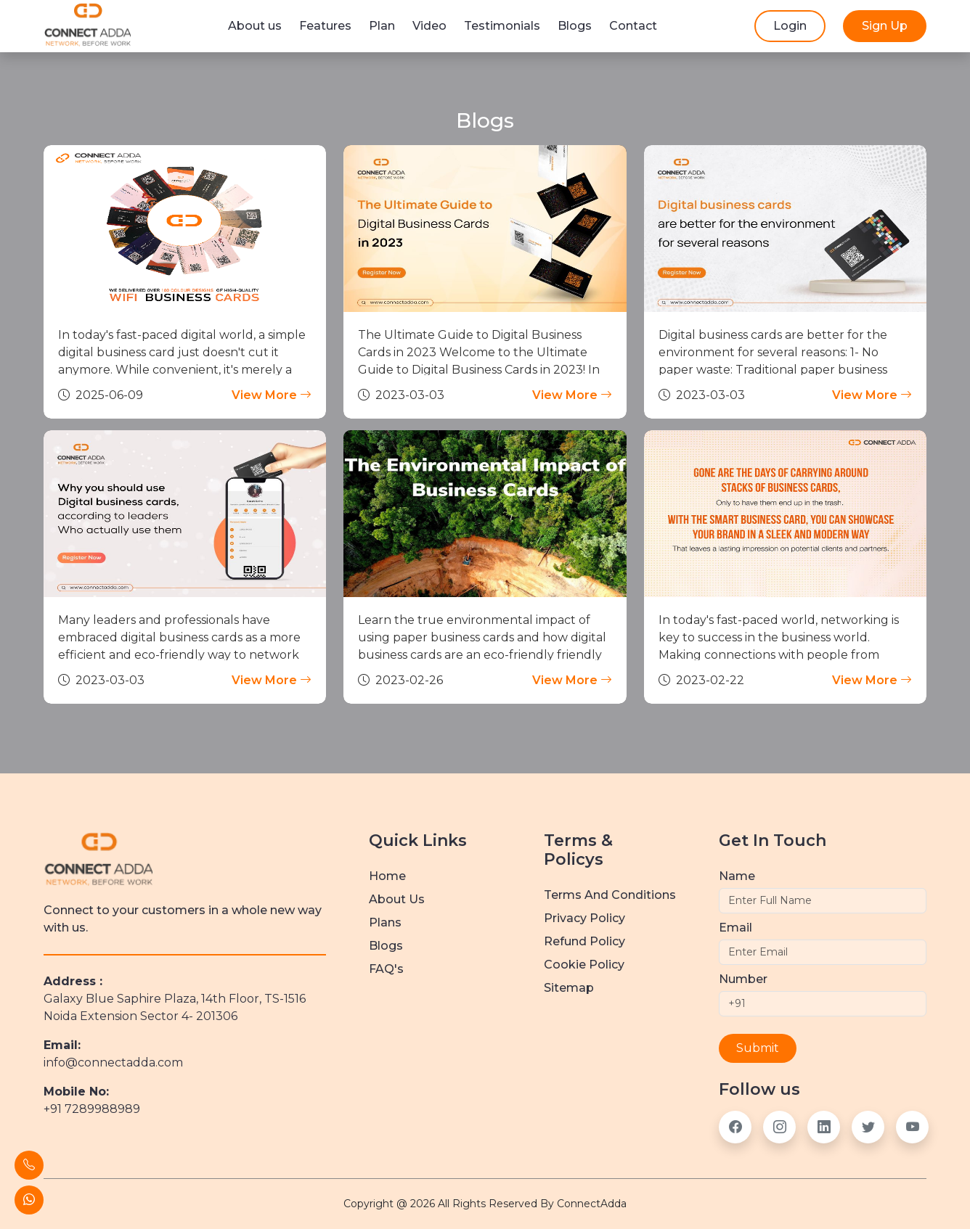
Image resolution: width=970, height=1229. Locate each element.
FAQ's (386, 969)
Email (735, 927)
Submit (757, 1048)
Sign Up (885, 26)
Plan (382, 26)
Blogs (575, 26)
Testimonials (502, 26)
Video (429, 26)
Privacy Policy (584, 918)
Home (387, 876)
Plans (385, 922)
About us (255, 26)
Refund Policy (584, 941)
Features (325, 26)
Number (743, 979)
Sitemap (569, 988)
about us (397, 899)
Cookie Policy (584, 964)
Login (790, 26)
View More (271, 395)
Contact (633, 26)
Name (737, 876)
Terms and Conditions (610, 895)
